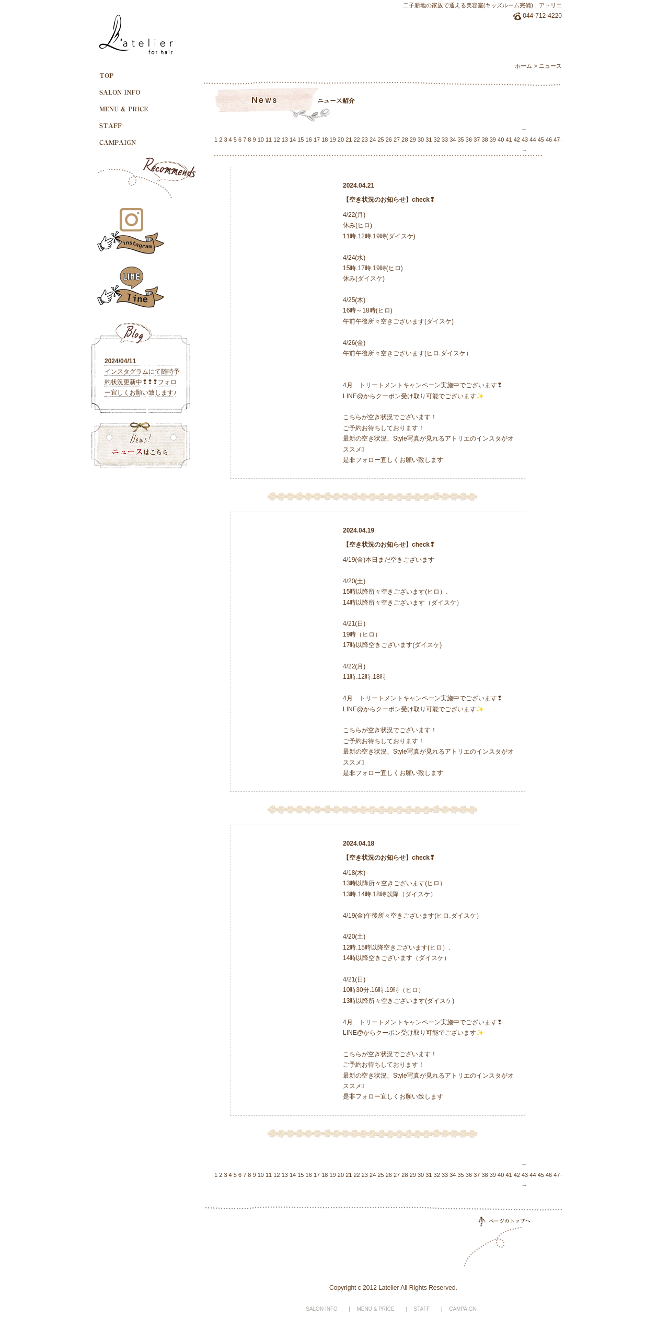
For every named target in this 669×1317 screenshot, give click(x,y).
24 (373, 139)
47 (556, 139)
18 (324, 139)
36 (469, 139)
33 (445, 139)
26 (389, 139)
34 (452, 139)
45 (541, 139)
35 (461, 139)
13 (285, 139)
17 (317, 139)
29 (413, 139)
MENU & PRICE (376, 1309)
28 (404, 139)
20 (341, 139)
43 (525, 139)
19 (333, 139)
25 (380, 139)
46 (549, 139)
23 (365, 139)
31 (428, 139)
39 (493, 139)
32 (437, 139)
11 (269, 139)
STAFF (422, 1309)
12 (276, 139)
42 (517, 139)
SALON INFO (322, 1309)
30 (421, 139)
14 (293, 139)
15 (300, 139)
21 (348, 139)
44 (532, 139)
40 (501, 139)
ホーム (523, 66)
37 (477, 139)
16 (309, 139)
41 (508, 139)
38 (484, 139)
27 (397, 139)
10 (261, 139)
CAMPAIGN (463, 1309)
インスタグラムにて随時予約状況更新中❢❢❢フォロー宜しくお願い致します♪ (142, 382)
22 (356, 139)
